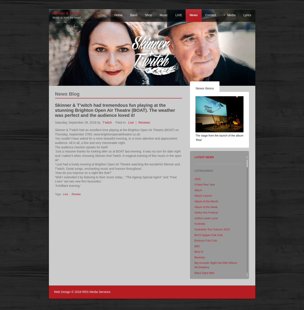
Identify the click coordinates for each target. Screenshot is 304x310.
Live (131, 122)
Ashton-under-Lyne (206, 218)
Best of (198, 251)
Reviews (144, 122)
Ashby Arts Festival (206, 212)
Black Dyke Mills (204, 273)
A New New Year (204, 184)
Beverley (199, 257)
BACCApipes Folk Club (208, 235)
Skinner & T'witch (66, 13)
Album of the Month (206, 201)
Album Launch (203, 195)
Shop (148, 15)
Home (118, 15)
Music (164, 15)
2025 (197, 179)
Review (76, 194)
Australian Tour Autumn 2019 (212, 229)
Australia (199, 223)
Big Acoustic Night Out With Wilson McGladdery (215, 265)
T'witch (107, 122)
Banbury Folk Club (205, 240)
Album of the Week (206, 207)
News (194, 15)
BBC (197, 246)
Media (231, 15)
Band (133, 15)
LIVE (178, 15)
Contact (210, 15)
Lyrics (247, 15)
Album (198, 190)
